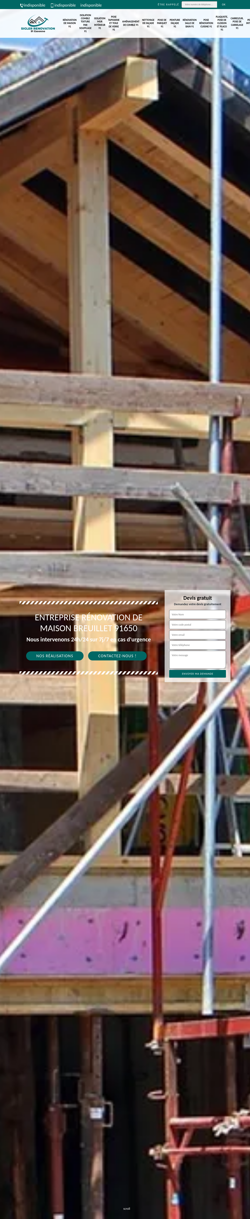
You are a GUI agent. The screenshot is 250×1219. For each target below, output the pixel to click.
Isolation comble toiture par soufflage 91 (85, 23)
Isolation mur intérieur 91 (99, 23)
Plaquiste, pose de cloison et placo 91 (222, 23)
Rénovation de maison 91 (70, 23)
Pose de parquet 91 (162, 23)
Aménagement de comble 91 (130, 23)
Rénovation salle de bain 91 (190, 23)
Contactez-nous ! (117, 655)
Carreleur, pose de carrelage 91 (237, 23)
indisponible (32, 5)
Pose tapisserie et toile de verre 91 (113, 23)
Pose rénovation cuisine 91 (206, 23)
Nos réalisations (54, 655)
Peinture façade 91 (175, 23)
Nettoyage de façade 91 (148, 23)
